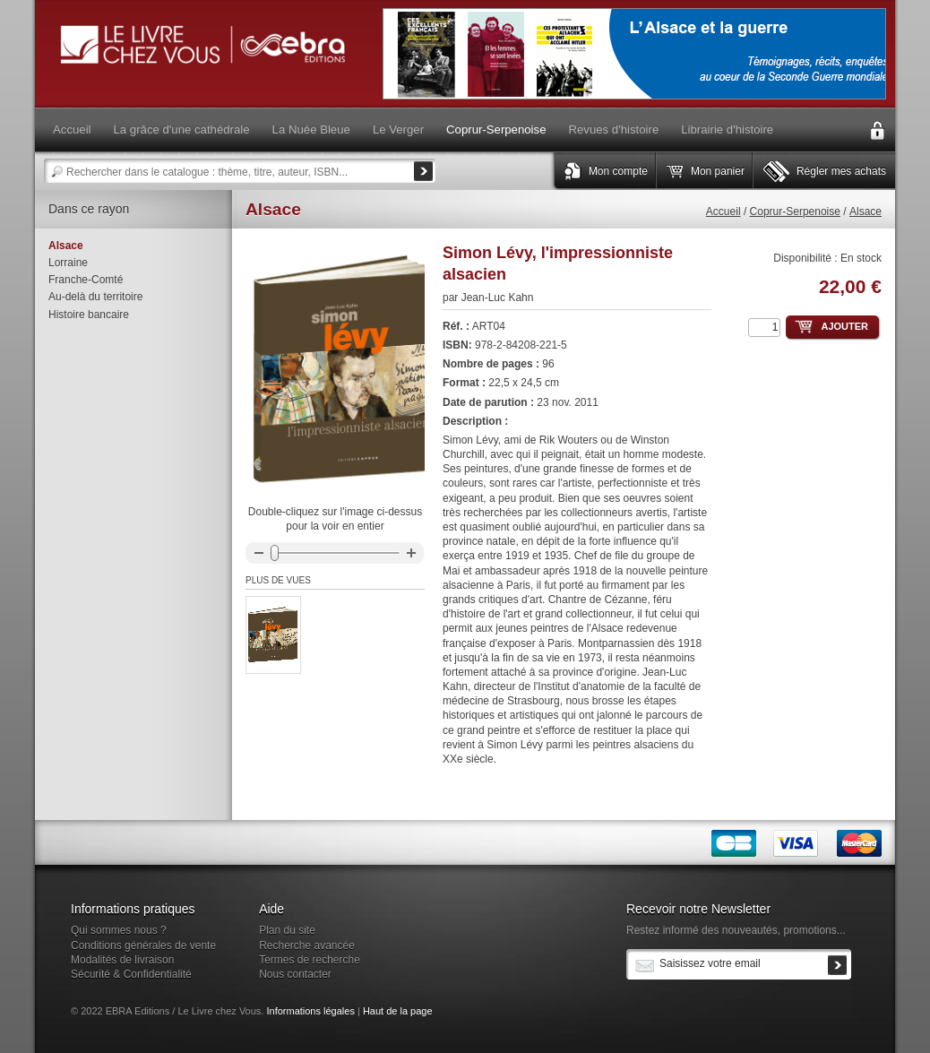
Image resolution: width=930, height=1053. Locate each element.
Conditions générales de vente (143, 945)
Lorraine (68, 262)
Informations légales (310, 1011)
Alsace (865, 211)
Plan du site (287, 930)
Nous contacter (295, 974)
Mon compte (618, 171)
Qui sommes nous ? (119, 930)
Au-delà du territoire (95, 296)
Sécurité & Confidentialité (131, 974)
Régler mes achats (841, 171)
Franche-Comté (85, 279)
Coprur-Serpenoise (795, 211)
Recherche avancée (307, 945)
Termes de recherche (309, 960)
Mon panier (718, 171)
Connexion (877, 131)
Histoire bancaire (88, 314)
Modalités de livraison (122, 960)
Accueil (723, 211)
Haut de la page (398, 1011)
